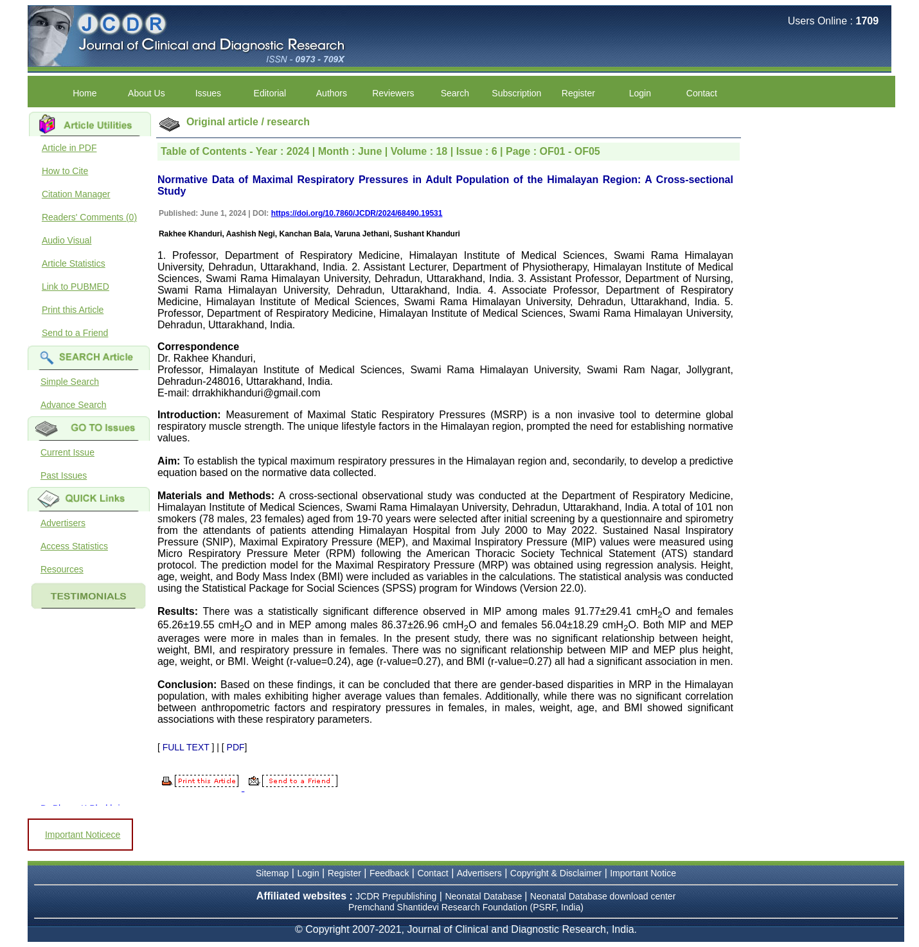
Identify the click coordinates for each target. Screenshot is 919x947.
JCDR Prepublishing (395, 896)
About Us (146, 93)
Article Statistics (73, 263)
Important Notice (643, 873)
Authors (331, 93)
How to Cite (65, 171)
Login (640, 93)
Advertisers (62, 523)
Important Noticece (83, 834)
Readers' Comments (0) (89, 217)
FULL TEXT (186, 747)
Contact (701, 93)
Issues (208, 93)
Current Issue (67, 452)
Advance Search (73, 405)
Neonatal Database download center (603, 896)
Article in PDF (69, 148)
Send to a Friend (75, 333)
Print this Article (72, 310)
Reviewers (393, 93)
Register (578, 93)
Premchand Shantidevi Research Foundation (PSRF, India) (466, 907)
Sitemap (272, 873)
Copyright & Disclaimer (556, 873)
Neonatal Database (484, 896)
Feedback (389, 873)
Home (84, 93)
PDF (236, 747)
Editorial (270, 93)
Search (455, 93)
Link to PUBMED (75, 286)
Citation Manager (76, 194)
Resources (62, 569)
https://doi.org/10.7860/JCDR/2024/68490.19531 (357, 213)
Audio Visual (67, 240)
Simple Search (69, 381)
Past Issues (63, 475)
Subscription (516, 93)
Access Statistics (74, 546)
